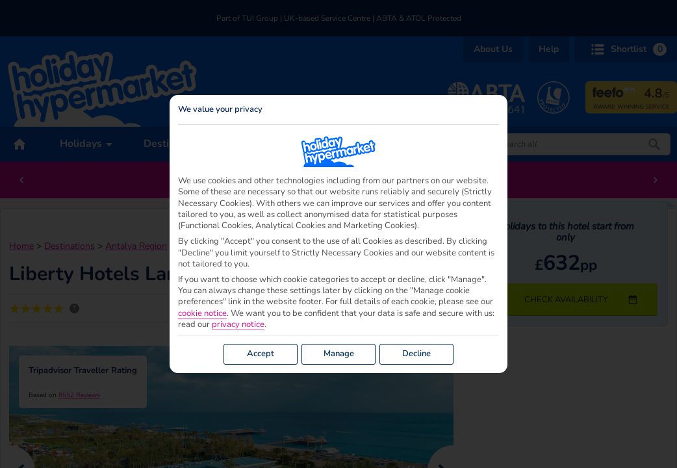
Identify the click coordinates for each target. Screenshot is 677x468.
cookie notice (202, 313)
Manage (339, 353)
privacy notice (238, 324)
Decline (416, 353)
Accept (260, 353)
